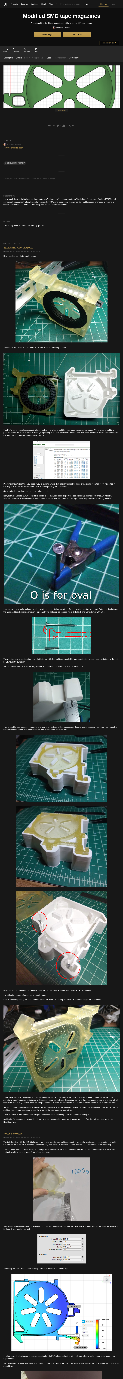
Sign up (103, 4)
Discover (24, 4)
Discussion (74, 57)
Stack (43, 4)
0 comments (35, 251)
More (53, 4)
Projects (14, 4)
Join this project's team (13, 148)
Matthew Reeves (61, 27)
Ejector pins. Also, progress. (18, 247)
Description (8, 58)
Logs (49, 57)
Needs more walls (13, 1133)
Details (19, 58)
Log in (114, 4)
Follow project (47, 35)
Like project (77, 35)
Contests (34, 4)
